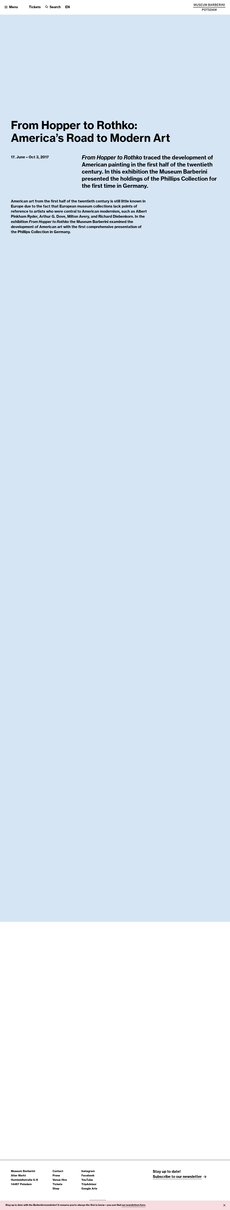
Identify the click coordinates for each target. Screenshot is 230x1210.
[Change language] (67, 7)
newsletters (133, 1205)
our (124, 1205)
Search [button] (55, 7)
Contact (58, 1171)
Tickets (35, 7)
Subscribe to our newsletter (177, 1177)
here (142, 1205)
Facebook (87, 1175)
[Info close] (224, 1205)
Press (56, 1175)
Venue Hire (60, 1180)
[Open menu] (11, 7)
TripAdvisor (88, 1184)
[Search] (53, 7)
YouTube (87, 1180)
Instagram (88, 1171)
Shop (56, 1188)
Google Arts (89, 1188)
